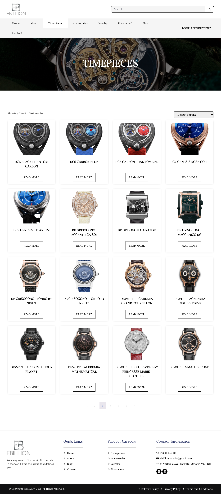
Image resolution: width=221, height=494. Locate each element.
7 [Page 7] (134, 405)
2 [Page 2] (94, 405)
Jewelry (103, 23)
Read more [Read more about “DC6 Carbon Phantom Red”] (137, 177)
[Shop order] (193, 114)
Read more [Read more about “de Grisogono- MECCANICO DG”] (189, 245)
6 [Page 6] (126, 405)
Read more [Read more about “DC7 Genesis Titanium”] (32, 245)
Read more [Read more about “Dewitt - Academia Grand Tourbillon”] (137, 314)
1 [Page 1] (87, 405)
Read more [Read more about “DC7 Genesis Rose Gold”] (189, 177)
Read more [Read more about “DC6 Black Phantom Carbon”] (32, 177)
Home (16, 23)
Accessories (80, 23)
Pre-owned (125, 23)
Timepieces (55, 23)
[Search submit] (209, 9)
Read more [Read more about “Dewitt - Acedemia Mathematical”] (84, 387)
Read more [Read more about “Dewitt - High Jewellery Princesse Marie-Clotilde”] (137, 387)
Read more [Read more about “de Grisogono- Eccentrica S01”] (84, 245)
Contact (17, 33)
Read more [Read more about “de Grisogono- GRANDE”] (137, 245)
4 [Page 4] (110, 405)
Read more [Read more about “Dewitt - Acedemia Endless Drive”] (189, 314)
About (34, 23)
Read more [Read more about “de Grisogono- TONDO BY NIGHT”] (32, 314)
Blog (145, 23)
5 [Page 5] (118, 405)
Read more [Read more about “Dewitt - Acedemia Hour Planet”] (32, 387)
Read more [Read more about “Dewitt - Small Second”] (189, 387)
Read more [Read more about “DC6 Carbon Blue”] (84, 177)
